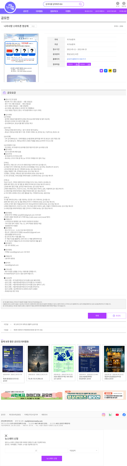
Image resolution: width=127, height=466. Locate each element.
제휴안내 (44, 414)
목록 (97, 315)
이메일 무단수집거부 (31, 414)
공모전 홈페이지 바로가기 (76, 59)
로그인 (117, 4)
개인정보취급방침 (15, 414)
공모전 (3, 414)
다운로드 (70, 64)
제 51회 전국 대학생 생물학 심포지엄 (26, 324)
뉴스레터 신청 (52, 458)
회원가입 (124, 4)
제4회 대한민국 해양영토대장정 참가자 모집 (28, 330)
